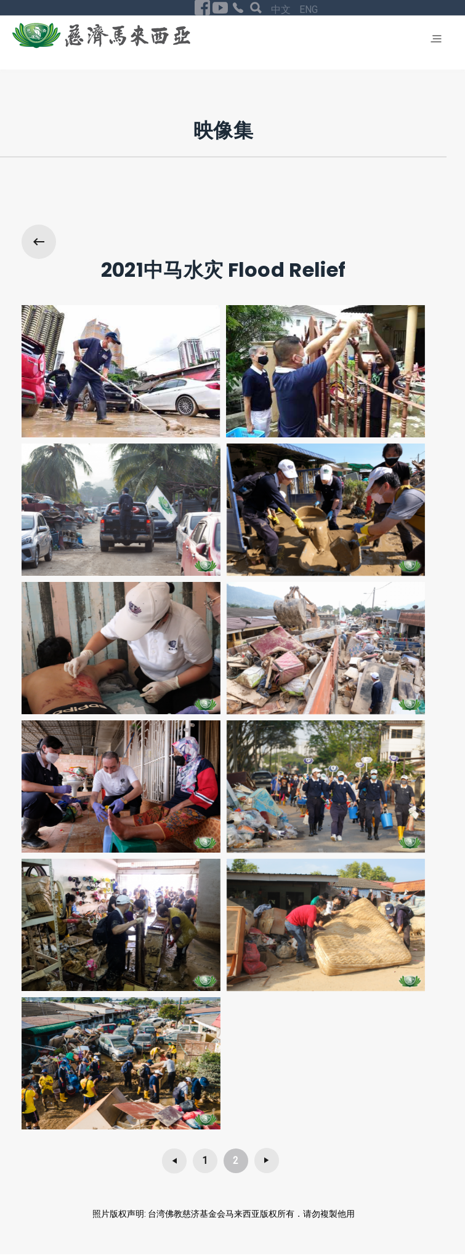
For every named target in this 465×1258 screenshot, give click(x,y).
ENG (308, 9)
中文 (282, 9)
